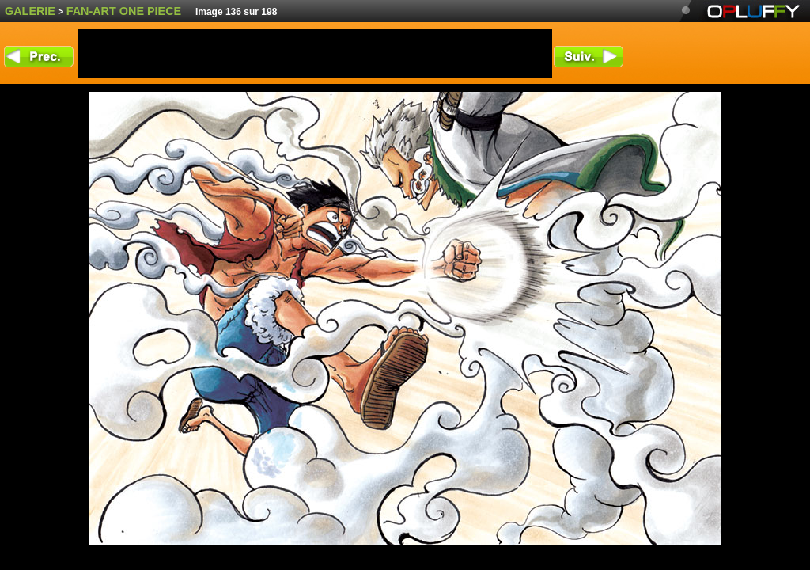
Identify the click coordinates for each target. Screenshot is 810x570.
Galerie (30, 11)
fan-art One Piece (124, 11)
